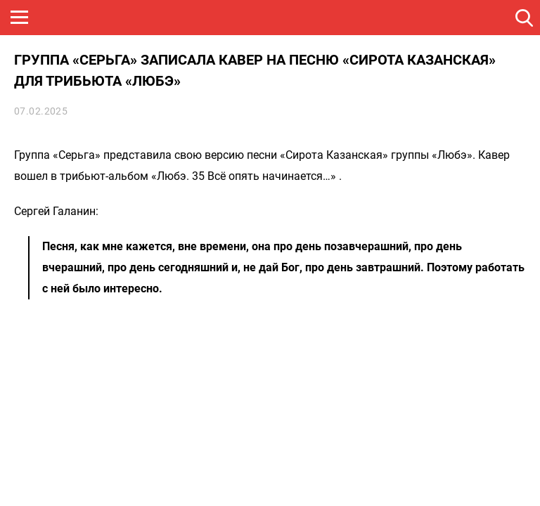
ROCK (147, 17)
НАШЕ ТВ (348, 17)
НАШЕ (80, 17)
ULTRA (281, 17)
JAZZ (214, 17)
